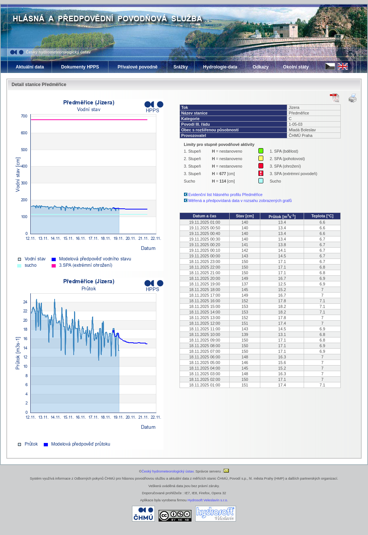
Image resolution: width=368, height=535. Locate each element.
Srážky (181, 67)
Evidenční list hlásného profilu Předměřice (225, 194)
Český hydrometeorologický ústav (58, 52)
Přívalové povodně (137, 67)
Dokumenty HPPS (80, 67)
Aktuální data (30, 67)
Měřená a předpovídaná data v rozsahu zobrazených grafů (240, 200)
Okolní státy (296, 67)
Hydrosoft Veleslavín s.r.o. (208, 500)
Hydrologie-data (220, 67)
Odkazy (261, 67)
